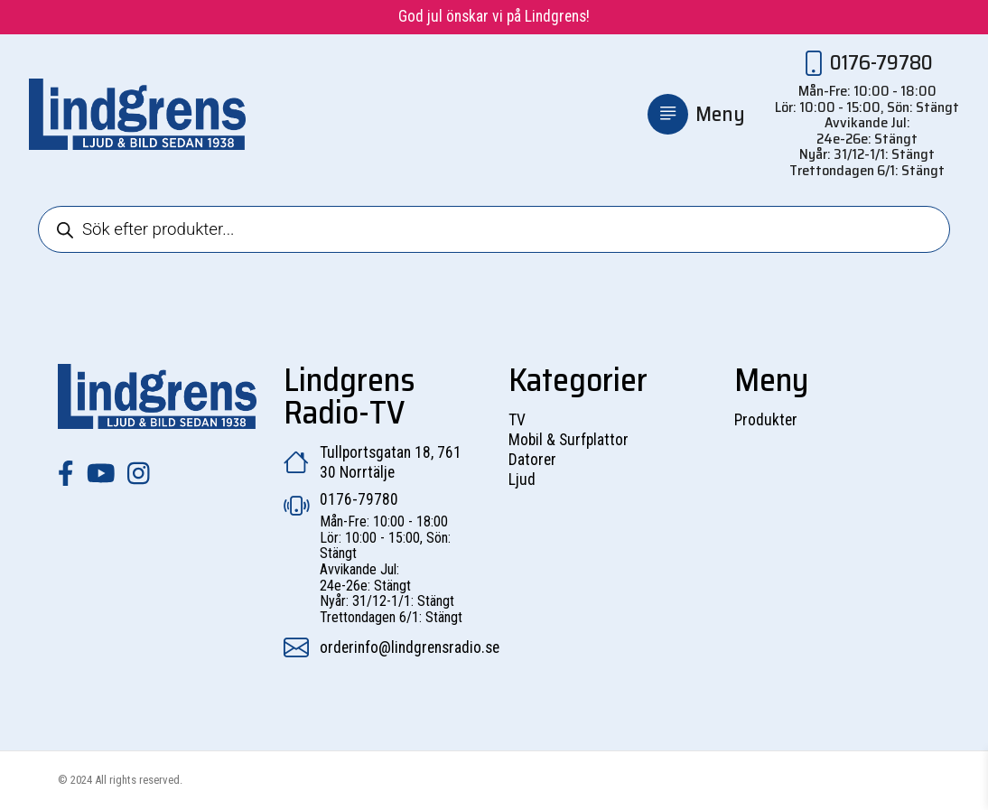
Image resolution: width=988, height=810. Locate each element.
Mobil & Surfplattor (568, 440)
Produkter (765, 420)
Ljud (522, 479)
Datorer (532, 460)
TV (517, 420)
